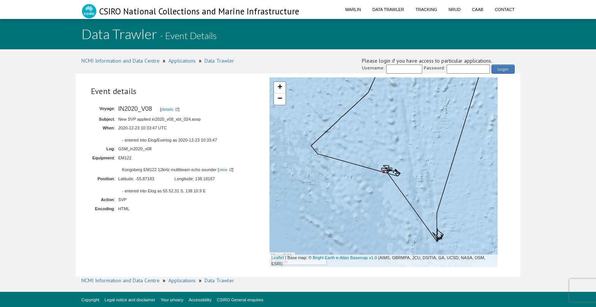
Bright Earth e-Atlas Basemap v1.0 (345, 257)
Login (503, 69)
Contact (505, 9)
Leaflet (277, 257)
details (167, 109)
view (223, 169)
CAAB (477, 9)
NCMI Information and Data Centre (120, 60)
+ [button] (279, 87)
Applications (182, 60)
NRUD (455, 9)
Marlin (353, 9)
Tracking (426, 9)
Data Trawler (388, 9)
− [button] (279, 99)
